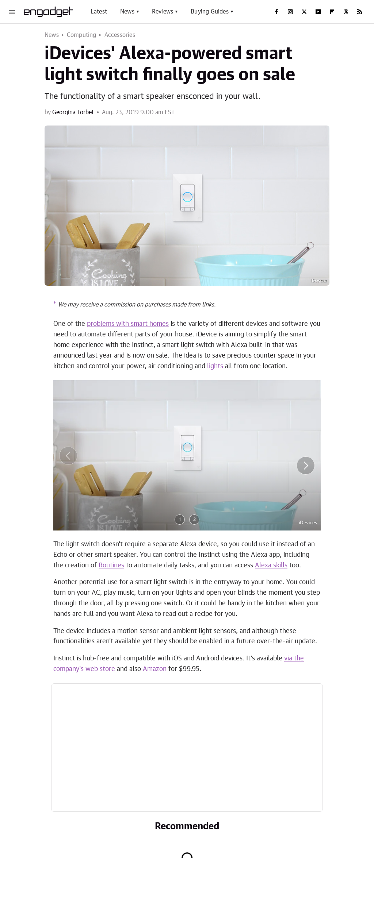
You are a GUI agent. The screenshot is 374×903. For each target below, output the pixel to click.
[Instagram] (290, 11)
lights (215, 366)
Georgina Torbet (73, 112)
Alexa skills (271, 565)
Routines (111, 565)
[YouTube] (318, 11)
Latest (99, 12)
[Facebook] (276, 11)
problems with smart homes (128, 324)
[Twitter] (304, 11)
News (127, 12)
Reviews (162, 12)
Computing (81, 35)
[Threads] (345, 11)
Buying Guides (210, 12)
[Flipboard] (332, 11)
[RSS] (359, 11)
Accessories (119, 35)
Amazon (155, 669)
